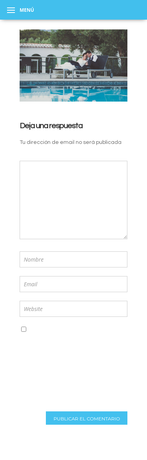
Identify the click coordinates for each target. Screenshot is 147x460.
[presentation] (43, 373)
